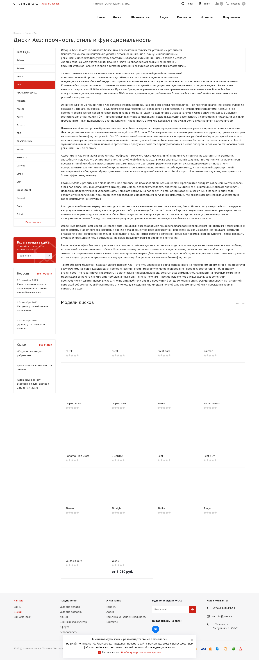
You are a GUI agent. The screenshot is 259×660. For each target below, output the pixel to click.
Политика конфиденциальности (126, 617)
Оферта (64, 627)
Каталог (19, 600)
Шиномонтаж (22, 617)
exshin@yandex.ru (223, 616)
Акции (64, 617)
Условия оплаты (70, 606)
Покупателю (68, 600)
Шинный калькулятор (73, 622)
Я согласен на (131, 652)
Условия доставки (71, 612)
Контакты (112, 622)
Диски (17, 612)
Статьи (110, 612)
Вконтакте (155, 629)
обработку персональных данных (140, 652)
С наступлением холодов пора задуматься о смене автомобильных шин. (32, 288)
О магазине (113, 600)
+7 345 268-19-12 (223, 608)
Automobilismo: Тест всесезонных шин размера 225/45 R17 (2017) (33, 383)
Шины (17, 606)
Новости (111, 606)
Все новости (44, 273)
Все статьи (45, 344)
